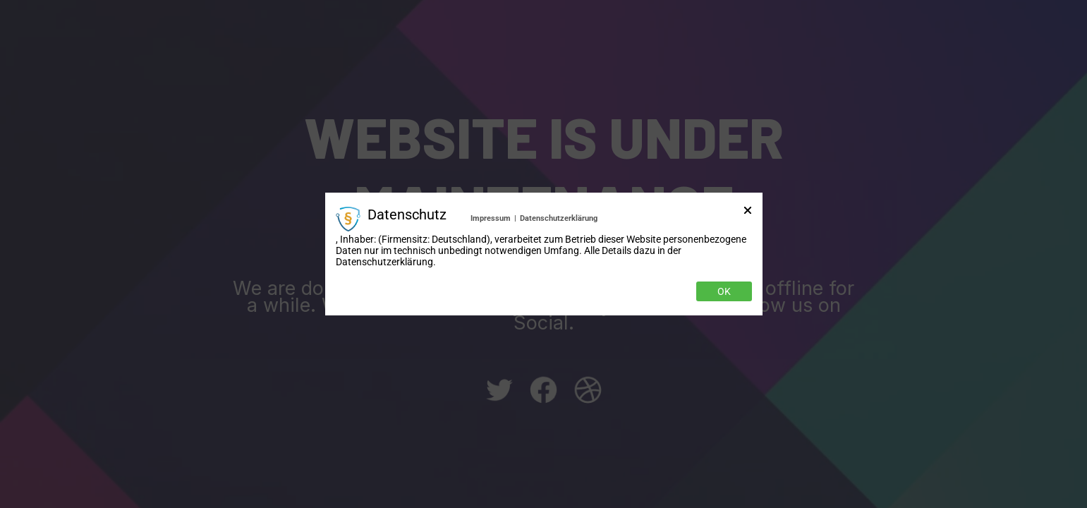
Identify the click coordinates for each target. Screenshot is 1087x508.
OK (724, 291)
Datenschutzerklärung (558, 218)
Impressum (490, 218)
